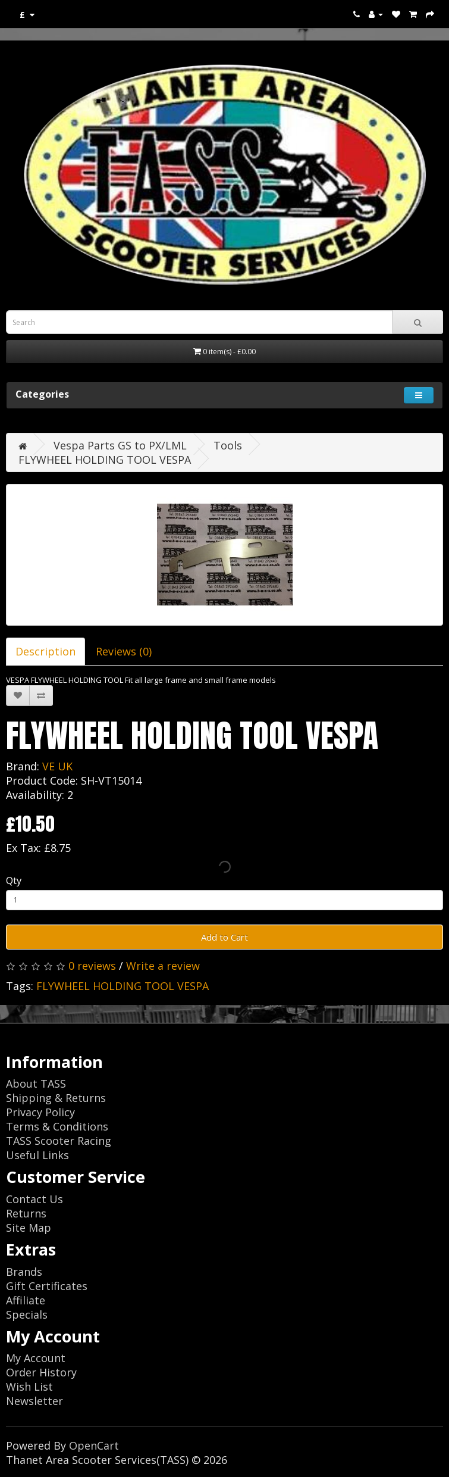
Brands (24, 1271)
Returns (26, 1213)
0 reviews (92, 965)
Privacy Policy (40, 1112)
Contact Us (34, 1199)
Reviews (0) (124, 651)
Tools (227, 445)
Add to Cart (224, 937)
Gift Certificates (46, 1286)
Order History (41, 1372)
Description (45, 651)
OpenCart (94, 1445)
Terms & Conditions (57, 1126)
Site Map (28, 1227)
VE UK (57, 766)
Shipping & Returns (56, 1098)
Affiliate (25, 1300)
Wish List (29, 1386)
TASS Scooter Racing (58, 1140)
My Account (35, 1358)
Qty (13, 880)
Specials (27, 1314)
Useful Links (37, 1155)
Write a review (163, 965)
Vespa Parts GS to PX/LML (120, 445)
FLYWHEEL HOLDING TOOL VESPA (104, 459)
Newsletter (34, 1401)
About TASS (36, 1083)
